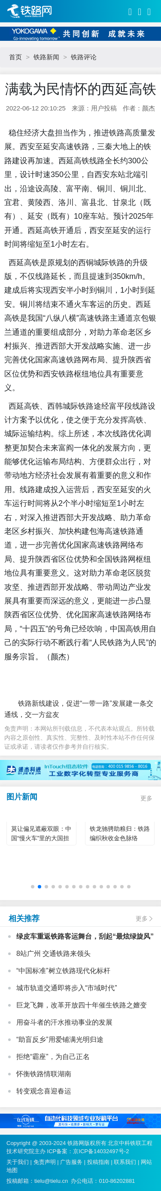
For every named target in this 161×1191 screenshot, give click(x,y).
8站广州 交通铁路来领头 (53, 953)
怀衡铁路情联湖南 (43, 1074)
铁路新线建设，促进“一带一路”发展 (65, 703)
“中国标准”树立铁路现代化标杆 (63, 970)
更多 (146, 798)
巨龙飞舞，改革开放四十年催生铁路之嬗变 (81, 1005)
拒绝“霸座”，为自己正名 (53, 1056)
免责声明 (44, 1162)
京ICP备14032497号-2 (101, 1151)
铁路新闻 (46, 57)
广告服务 (71, 1162)
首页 (15, 57)
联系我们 (125, 1162)
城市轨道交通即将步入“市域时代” (66, 988)
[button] (32, 886)
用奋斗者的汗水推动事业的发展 (64, 1022)
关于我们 (17, 1162)
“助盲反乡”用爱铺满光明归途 (59, 1039)
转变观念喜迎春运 (43, 1091)
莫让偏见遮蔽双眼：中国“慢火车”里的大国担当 (41, 838)
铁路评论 (84, 57)
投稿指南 (98, 1162)
